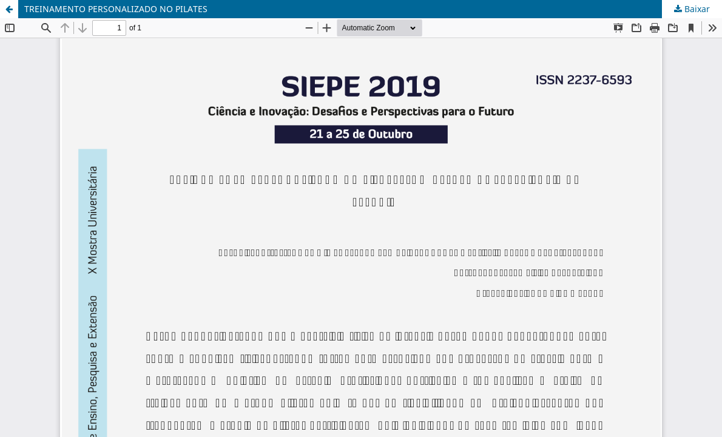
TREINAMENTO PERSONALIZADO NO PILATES (115, 9)
